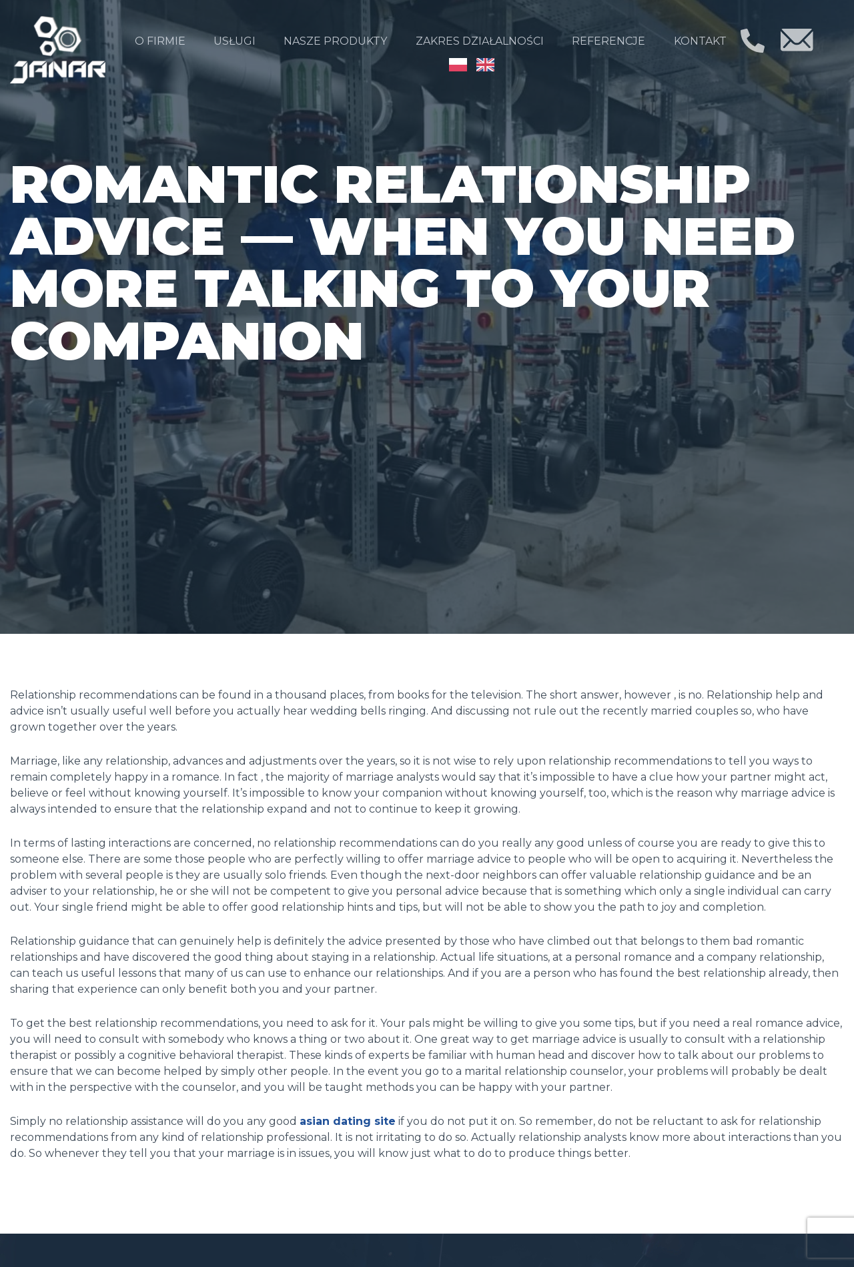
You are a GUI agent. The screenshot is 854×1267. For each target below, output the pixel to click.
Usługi (235, 41)
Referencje (608, 41)
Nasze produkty (335, 41)
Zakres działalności (480, 41)
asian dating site (348, 1121)
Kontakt (700, 41)
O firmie (160, 41)
